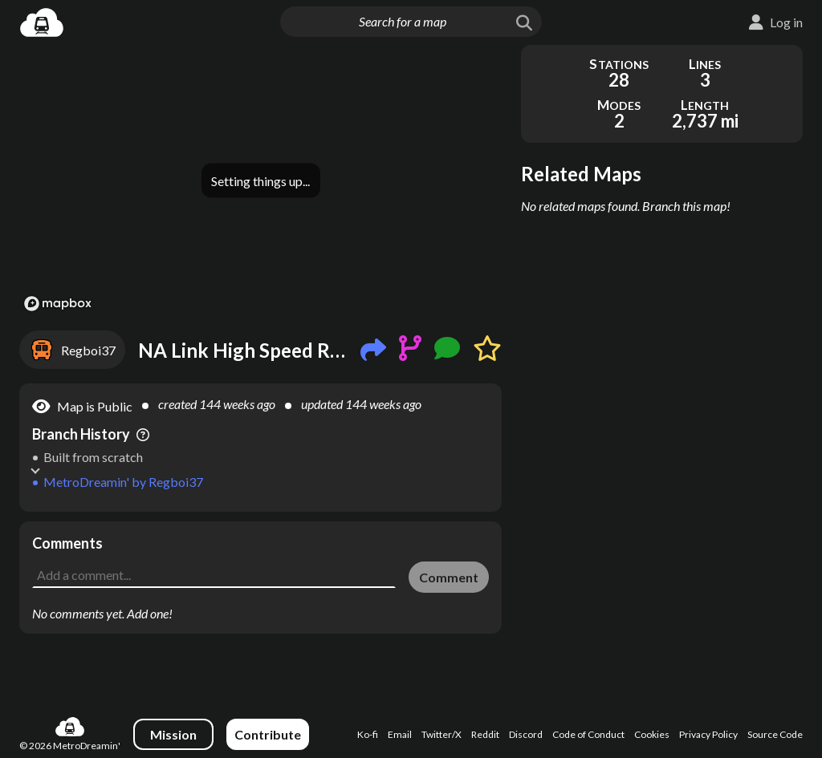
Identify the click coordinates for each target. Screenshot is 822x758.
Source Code (775, 734)
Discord (526, 734)
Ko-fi (367, 734)
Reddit (485, 734)
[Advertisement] (260, 545)
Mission (173, 734)
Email (400, 734)
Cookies (651, 734)
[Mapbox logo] (57, 303)
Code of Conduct (588, 734)
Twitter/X (441, 734)
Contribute (267, 734)
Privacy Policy (708, 734)
